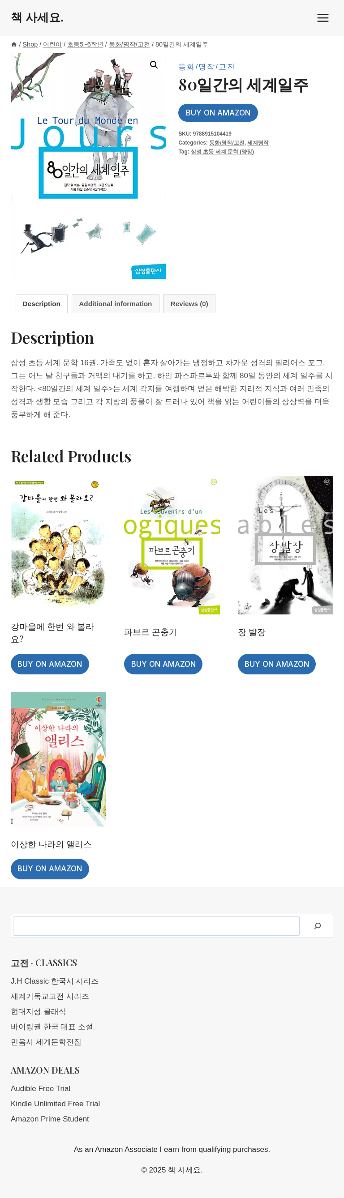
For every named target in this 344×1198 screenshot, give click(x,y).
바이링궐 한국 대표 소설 (52, 1027)
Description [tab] (41, 303)
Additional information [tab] (115, 303)
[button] (154, 65)
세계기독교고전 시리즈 (50, 996)
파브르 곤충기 (150, 631)
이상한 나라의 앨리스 (51, 843)
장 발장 (252, 631)
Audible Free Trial (40, 1088)
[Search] (317, 926)
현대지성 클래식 (38, 1011)
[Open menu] (322, 18)
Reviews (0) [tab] (189, 303)
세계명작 (258, 143)
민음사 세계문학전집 (46, 1042)
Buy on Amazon (218, 112)
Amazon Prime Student (50, 1119)
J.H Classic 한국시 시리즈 (55, 981)
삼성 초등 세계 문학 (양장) (222, 152)
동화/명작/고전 (206, 67)
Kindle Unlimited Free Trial (55, 1104)
